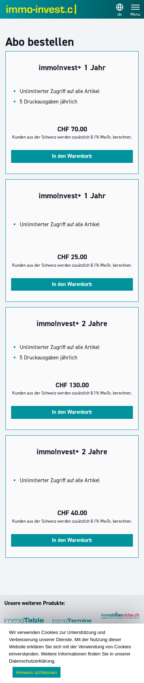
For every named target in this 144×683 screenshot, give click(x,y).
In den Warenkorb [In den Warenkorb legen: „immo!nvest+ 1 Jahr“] (72, 156)
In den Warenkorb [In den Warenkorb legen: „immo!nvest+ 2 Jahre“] (72, 412)
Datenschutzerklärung (31, 661)
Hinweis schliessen (36, 672)
